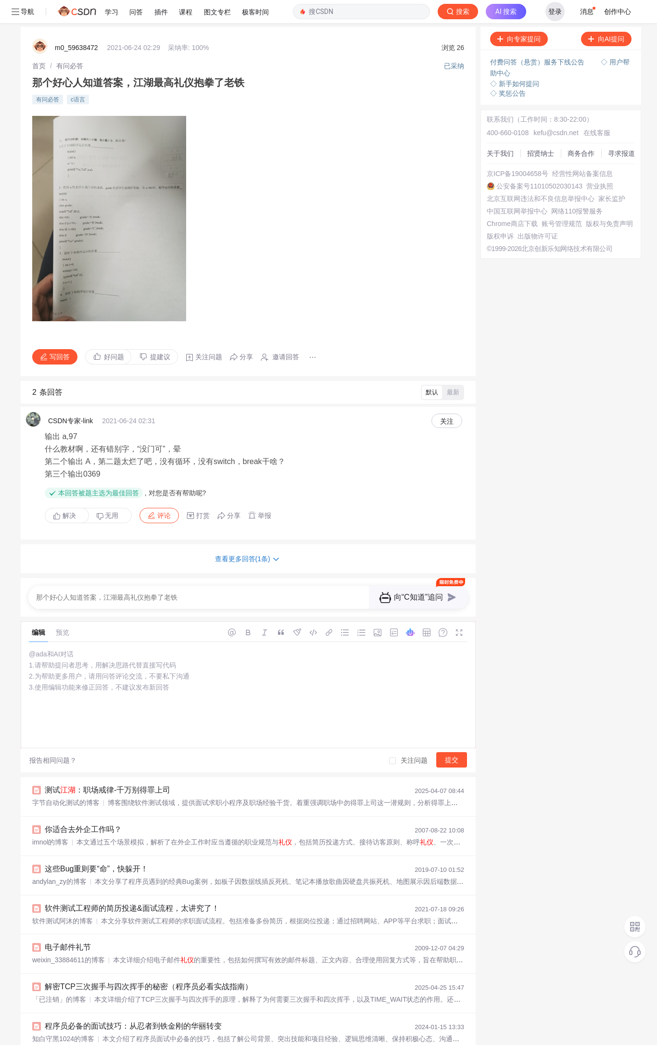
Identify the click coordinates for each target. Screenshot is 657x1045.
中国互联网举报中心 (517, 188)
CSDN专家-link (70, 398)
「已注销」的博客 (59, 976)
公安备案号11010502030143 (539, 163)
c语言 (78, 76)
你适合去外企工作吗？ (83, 806)
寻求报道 (621, 130)
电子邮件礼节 (68, 924)
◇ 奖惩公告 (508, 70)
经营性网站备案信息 (582, 150)
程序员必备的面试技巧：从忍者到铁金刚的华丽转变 (133, 1003)
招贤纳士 (540, 130)
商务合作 (581, 130)
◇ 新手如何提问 (514, 60)
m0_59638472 (76, 24)
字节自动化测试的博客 (66, 779)
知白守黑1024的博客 (63, 1016)
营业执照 (599, 163)
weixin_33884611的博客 (68, 937)
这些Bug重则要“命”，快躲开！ (96, 846)
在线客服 (596, 109)
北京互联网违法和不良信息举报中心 (540, 175)
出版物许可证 (538, 213)
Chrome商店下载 (512, 200)
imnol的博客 (50, 819)
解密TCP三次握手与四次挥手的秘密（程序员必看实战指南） (149, 963)
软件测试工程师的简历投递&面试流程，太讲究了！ (132, 885)
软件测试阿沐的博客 (62, 898)
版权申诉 (500, 213)
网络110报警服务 (577, 188)
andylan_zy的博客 (59, 858)
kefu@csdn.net (556, 109)
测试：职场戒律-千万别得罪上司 (107, 767)
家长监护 (611, 175)
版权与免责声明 (609, 200)
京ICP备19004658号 (517, 150)
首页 (39, 43)
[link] (39, 43)
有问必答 (69, 43)
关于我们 (500, 130)
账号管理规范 (562, 200)
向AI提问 (606, 16)
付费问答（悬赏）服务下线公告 (538, 39)
